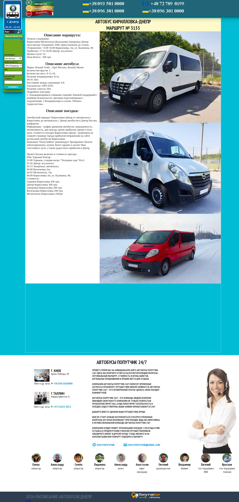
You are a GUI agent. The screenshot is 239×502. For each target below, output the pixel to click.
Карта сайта (28, 501)
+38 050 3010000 (62, 383)
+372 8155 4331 (61, 406)
